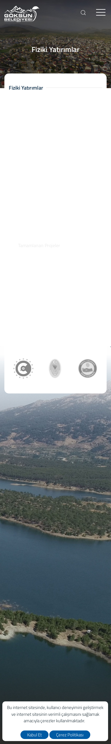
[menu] (101, 13)
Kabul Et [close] (34, 734)
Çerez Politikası (70, 734)
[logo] (21, 14)
